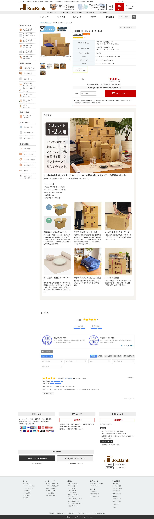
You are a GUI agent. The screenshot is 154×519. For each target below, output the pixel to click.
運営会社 (71, 513)
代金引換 (37, 419)
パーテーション (94, 486)
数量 (76, 93)
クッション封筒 (26, 153)
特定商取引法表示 (99, 513)
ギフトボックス (117, 499)
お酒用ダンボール (72, 506)
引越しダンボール (27, 67)
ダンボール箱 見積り (51, 488)
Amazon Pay (23, 424)
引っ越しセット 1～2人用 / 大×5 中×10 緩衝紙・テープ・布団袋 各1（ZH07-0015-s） (73, 389)
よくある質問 (90, 13)
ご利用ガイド (64, 13)
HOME (42, 23)
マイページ (129, 6)
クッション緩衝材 (27, 159)
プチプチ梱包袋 (26, 132)
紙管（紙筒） (25, 148)
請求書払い (44, 421)
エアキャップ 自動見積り (52, 486)
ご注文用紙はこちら (74, 463)
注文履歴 (129, 8)
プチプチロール (26, 138)
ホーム (25, 481)
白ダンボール (25, 78)
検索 (134, 17)
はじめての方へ (51, 13)
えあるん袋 (93, 491)
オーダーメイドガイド (29, 486)
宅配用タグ (116, 504)
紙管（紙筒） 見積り (51, 495)
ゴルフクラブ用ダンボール (75, 499)
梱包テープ (25, 170)
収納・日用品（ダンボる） (25, 176)
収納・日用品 (116, 490)
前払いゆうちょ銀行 (25, 421)
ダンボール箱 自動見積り (52, 483)
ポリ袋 (114, 507)
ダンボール (48, 23)
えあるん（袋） (26, 127)
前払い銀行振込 (46, 419)
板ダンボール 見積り (51, 490)
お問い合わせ (102, 13)
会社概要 (25, 497)
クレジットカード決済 (26, 419)
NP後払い (36, 421)
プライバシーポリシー (84, 513)
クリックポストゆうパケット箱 (72, 491)
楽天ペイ (31, 424)
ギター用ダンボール (73, 501)
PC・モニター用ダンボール (75, 503)
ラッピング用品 (117, 501)
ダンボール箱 (25, 73)
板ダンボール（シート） (96, 483)
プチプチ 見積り (50, 493)
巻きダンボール (26, 164)
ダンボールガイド (77, 13)
